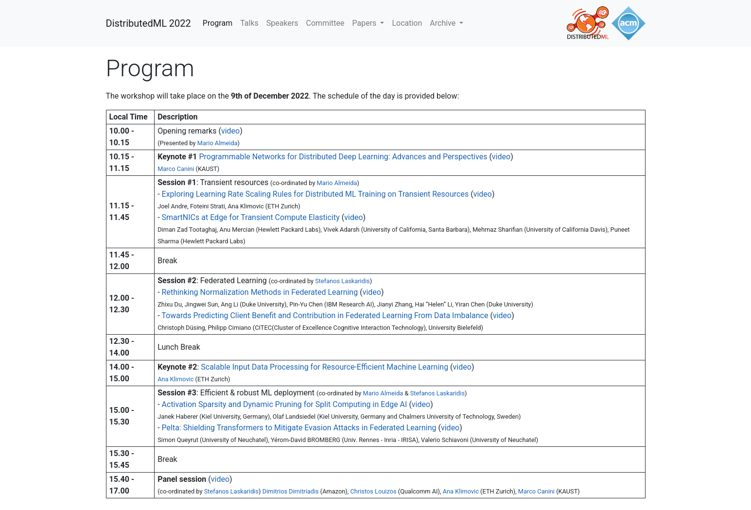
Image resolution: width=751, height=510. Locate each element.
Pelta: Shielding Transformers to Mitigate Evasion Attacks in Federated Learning (299, 427)
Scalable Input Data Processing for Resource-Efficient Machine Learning (324, 367)
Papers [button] (365, 23)
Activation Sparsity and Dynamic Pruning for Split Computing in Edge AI (284, 404)
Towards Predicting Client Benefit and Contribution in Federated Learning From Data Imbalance (324, 315)
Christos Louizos (373, 491)
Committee (325, 23)
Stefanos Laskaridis (342, 281)
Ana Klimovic (175, 379)
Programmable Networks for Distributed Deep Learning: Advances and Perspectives (343, 156)
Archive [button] (443, 23)
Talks (249, 23)
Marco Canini (175, 168)
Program (217, 23)
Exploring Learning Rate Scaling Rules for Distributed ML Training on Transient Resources (315, 194)
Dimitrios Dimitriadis (290, 491)
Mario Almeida (217, 143)
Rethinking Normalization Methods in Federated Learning (260, 292)
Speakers (282, 23)
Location (407, 23)
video (230, 131)
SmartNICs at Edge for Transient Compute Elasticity (252, 217)
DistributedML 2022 (148, 23)
